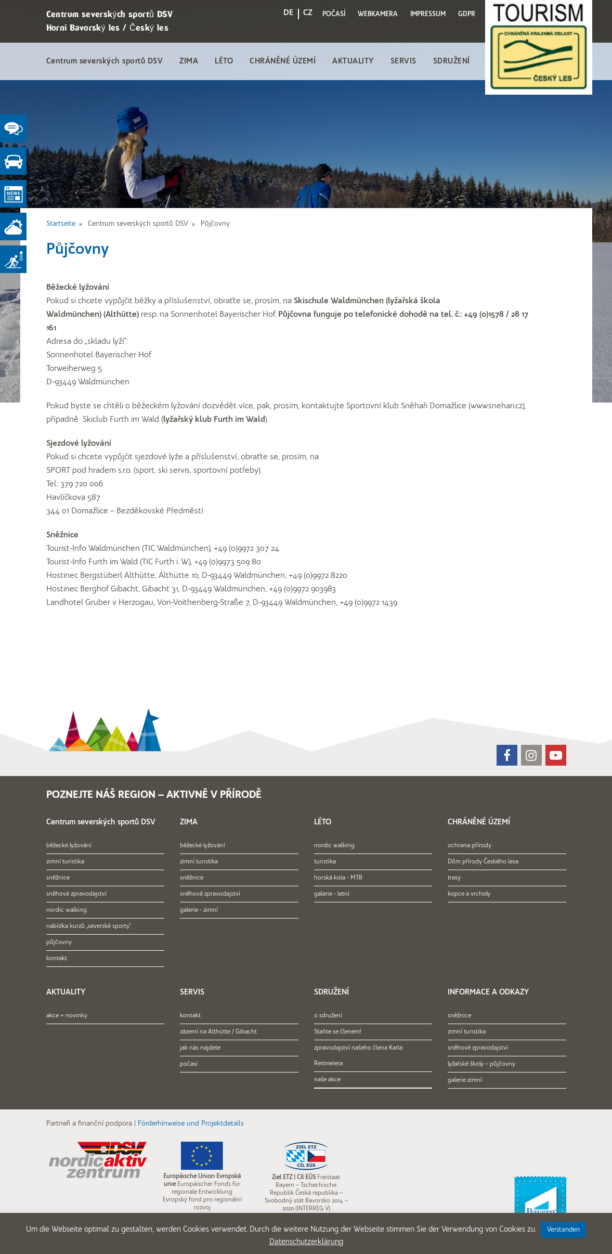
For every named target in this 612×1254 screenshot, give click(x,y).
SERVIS (403, 62)
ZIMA (188, 62)
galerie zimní (465, 1080)
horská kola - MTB (338, 878)
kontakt (56, 958)
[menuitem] (288, 15)
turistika (325, 862)
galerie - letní (331, 894)
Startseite (60, 224)
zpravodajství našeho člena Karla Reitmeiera (358, 1056)
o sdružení (328, 1016)
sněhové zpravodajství (76, 894)
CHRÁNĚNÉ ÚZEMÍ (283, 62)
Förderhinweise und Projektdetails (191, 1124)
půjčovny (59, 942)
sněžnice (58, 878)
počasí (189, 1064)
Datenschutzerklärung (306, 1242)
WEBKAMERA (378, 14)
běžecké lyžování (69, 846)
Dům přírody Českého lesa (483, 862)
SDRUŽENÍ (451, 62)
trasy (454, 878)
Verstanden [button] (563, 1229)
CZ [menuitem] (307, 13)
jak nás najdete (200, 1048)
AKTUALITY (353, 62)
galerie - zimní (199, 910)
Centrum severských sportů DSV (104, 62)
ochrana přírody (469, 846)
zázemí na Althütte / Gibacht (218, 1032)
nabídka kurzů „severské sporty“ (88, 926)
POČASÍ (333, 14)
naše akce (327, 1080)
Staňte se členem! (337, 1032)
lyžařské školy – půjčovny (481, 1064)
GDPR (466, 14)
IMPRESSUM (428, 14)
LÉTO (224, 62)
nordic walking (66, 910)
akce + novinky (66, 1016)
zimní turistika (65, 862)
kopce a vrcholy (469, 894)
